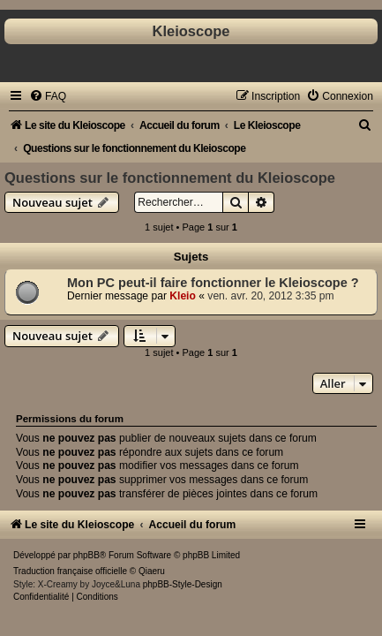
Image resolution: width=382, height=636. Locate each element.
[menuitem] (47, 96)
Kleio (182, 296)
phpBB (86, 555)
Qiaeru (152, 571)
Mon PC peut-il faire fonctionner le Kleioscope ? (213, 283)
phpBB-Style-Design (182, 584)
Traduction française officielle (70, 571)
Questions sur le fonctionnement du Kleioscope (169, 178)
